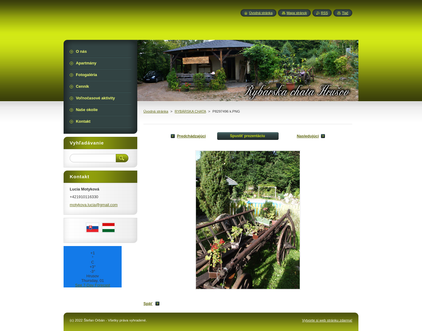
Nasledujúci (308, 136)
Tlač (345, 13)
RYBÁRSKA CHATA (190, 111)
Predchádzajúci (191, 136)
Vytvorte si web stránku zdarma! (327, 320)
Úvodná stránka (155, 111)
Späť (148, 303)
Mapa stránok (297, 13)
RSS (324, 13)
